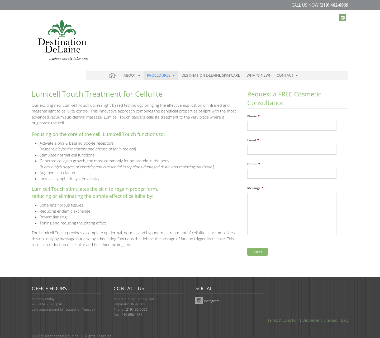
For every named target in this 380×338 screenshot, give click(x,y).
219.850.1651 (131, 305)
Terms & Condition (283, 311)
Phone (253, 155)
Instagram (207, 292)
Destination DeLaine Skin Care (200, 34)
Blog (344, 311)
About (128, 34)
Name (253, 107)
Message (255, 179)
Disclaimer (311, 311)
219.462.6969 (136, 300)
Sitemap (330, 311)
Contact (264, 34)
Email (253, 131)
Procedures (153, 34)
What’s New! (242, 34)
